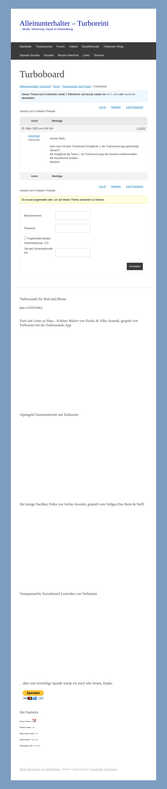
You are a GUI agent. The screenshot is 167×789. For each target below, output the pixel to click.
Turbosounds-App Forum (76, 86)
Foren (56, 86)
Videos (73, 46)
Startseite (26, 46)
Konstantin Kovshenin (103, 769)
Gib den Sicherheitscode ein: (38, 250)
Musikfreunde (90, 46)
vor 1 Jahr (112, 94)
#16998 (141, 128)
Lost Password (134, 107)
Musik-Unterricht (68, 55)
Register (116, 107)
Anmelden (135, 266)
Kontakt (48, 55)
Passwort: (30, 228)
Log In (102, 107)
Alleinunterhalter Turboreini (35, 86)
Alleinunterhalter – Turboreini (64, 23)
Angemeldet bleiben (39, 238)
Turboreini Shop (113, 46)
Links (86, 55)
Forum (61, 46)
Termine (99, 55)
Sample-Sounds (30, 55)
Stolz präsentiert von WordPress (40, 769)
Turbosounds (44, 46)
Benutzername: (33, 215)
